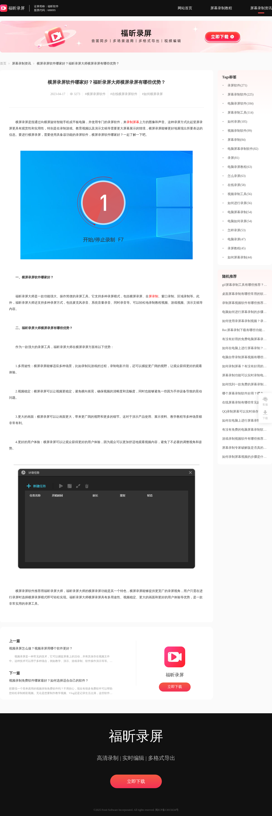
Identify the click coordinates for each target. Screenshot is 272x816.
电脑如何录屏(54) (240, 221)
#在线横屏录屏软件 (123, 94)
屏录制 (153, 296)
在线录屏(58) (236, 185)
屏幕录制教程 (221, 8)
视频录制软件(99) (240, 130)
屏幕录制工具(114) (240, 112)
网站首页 (185, 8)
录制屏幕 (132, 122)
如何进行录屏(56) (240, 203)
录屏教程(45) (236, 248)
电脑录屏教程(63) (240, 167)
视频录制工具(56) (240, 194)
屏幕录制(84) (236, 139)
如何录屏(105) (237, 121)
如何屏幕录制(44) (240, 257)
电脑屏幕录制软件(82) (243, 148)
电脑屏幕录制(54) (240, 212)
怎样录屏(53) (236, 230)
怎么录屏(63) (236, 176)
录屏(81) (233, 158)
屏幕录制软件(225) (240, 94)
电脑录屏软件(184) (240, 103)
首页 (3, 63)
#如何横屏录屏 (152, 94)
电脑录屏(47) (236, 239)
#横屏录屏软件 (95, 94)
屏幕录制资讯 (261, 8)
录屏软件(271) (237, 85)
